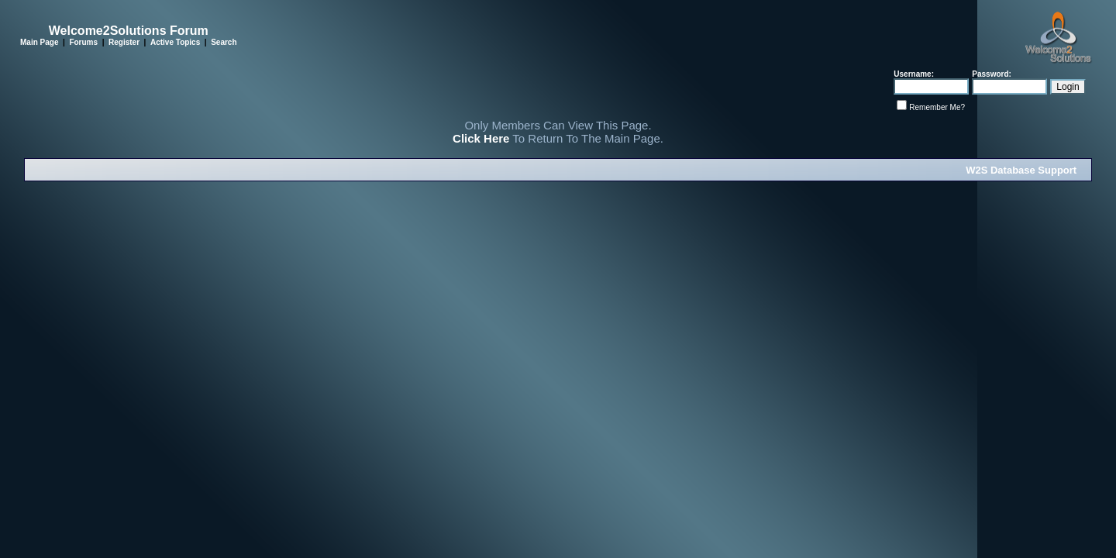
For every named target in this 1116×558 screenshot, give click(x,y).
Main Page (39, 42)
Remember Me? (937, 107)
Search (223, 42)
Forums (83, 42)
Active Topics (175, 42)
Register (124, 42)
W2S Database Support (1021, 170)
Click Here (481, 138)
